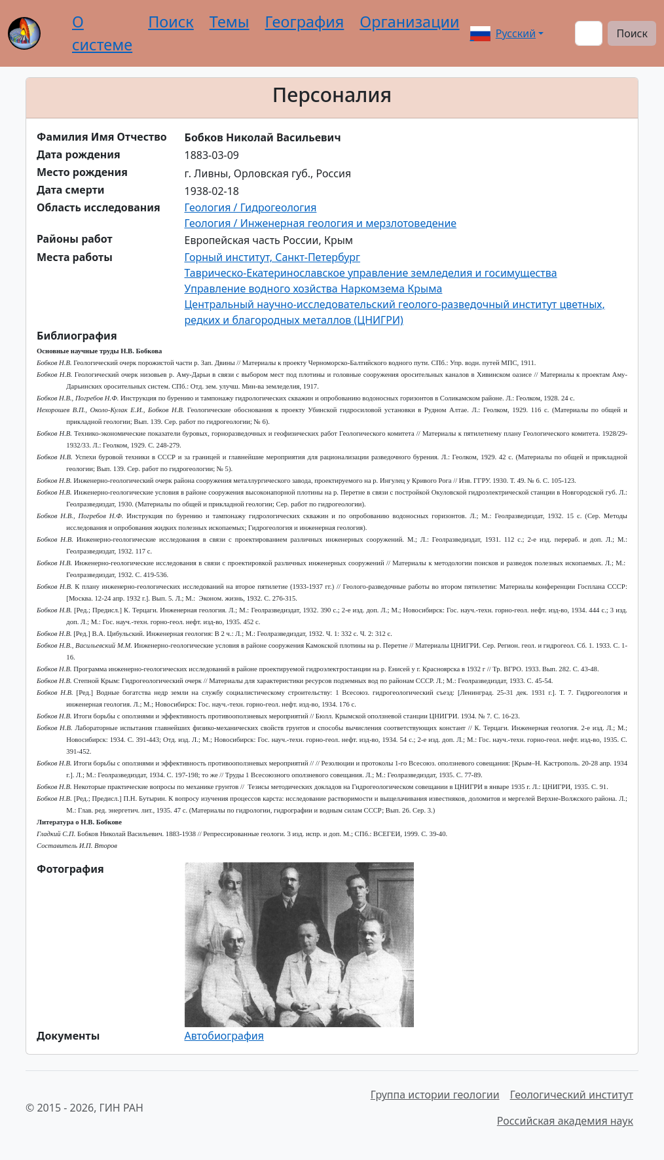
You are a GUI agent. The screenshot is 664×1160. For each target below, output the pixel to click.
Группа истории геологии (435, 1094)
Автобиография (224, 1035)
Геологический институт (571, 1094)
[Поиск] (588, 33)
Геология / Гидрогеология (251, 207)
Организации (409, 21)
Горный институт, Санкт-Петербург (273, 257)
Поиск (171, 21)
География (304, 21)
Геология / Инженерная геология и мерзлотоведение (321, 223)
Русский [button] (503, 33)
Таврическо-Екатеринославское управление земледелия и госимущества (371, 273)
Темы (229, 21)
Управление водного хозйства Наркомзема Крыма (314, 288)
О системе (102, 33)
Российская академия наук (565, 1121)
